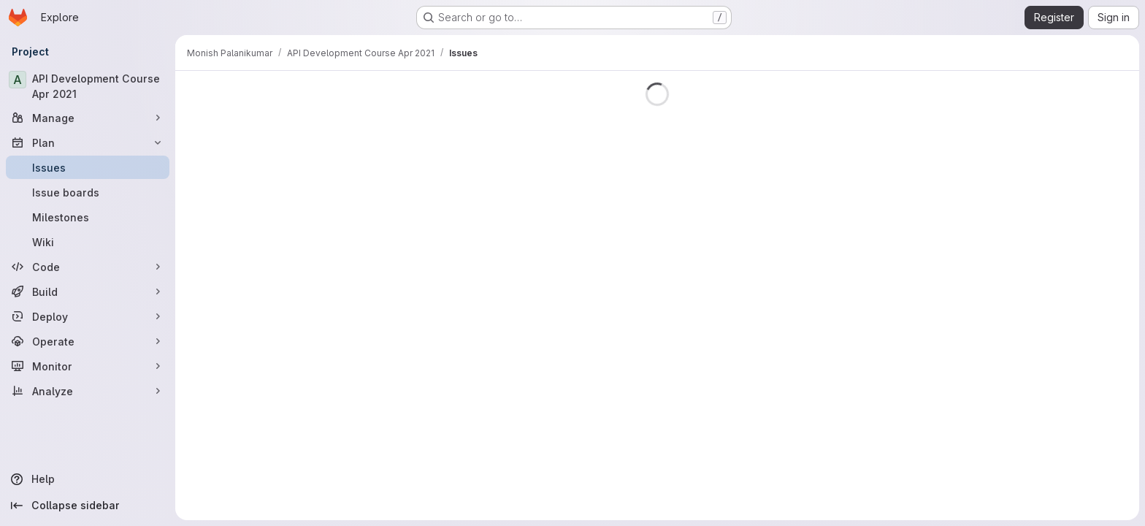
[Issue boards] (87, 192)
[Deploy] (87, 316)
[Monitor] (87, 366)
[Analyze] (87, 391)
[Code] (87, 266)
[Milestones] (87, 217)
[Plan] (87, 142)
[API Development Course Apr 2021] (87, 86)
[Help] (87, 479)
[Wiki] (87, 242)
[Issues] (87, 167)
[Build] (87, 291)
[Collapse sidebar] (87, 505)
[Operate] (87, 341)
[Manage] (87, 117)
